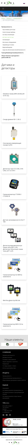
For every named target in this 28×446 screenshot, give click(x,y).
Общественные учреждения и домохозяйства (14, 380)
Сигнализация (6, 39)
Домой (3, 18)
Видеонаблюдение (7, 47)
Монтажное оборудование (9, 42)
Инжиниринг (6, 388)
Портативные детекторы (9, 29)
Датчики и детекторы (8, 37)
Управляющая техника (8, 44)
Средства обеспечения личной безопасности (14, 50)
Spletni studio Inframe (22, 437)
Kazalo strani (11, 437)
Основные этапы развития (9, 359)
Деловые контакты (7, 357)
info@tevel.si (7, 412)
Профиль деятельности (9, 355)
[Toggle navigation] (3, 8)
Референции (6, 363)
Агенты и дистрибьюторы (9, 368)
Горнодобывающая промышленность (12, 53)
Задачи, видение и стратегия (10, 361)
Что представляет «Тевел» (9, 366)
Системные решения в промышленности (13, 390)
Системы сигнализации (8, 34)
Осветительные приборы (9, 32)
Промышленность (17, 18)
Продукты (8, 18)
